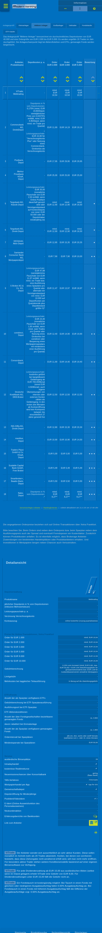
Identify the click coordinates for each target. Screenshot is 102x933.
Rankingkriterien (50, 508)
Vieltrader (73, 25)
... (99, 93)
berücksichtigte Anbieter (30, 508)
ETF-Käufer (10, 32)
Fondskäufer (87, 25)
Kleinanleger (24, 25)
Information (80, 3)
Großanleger (58, 25)
